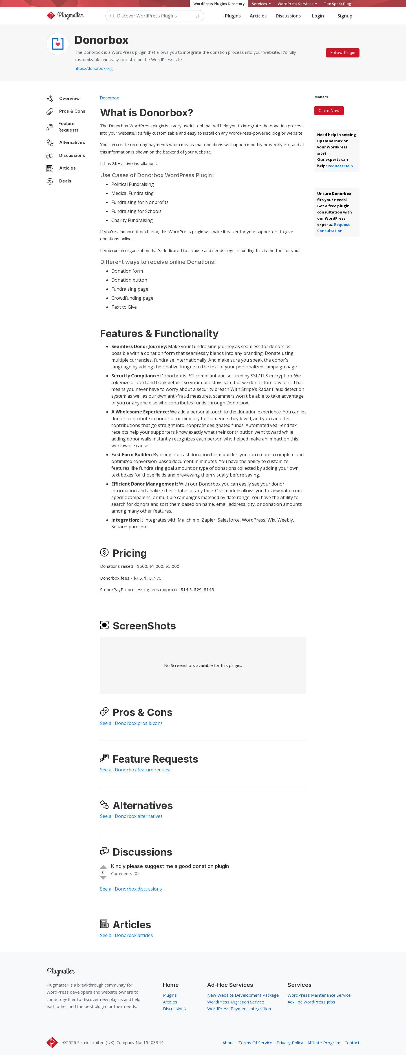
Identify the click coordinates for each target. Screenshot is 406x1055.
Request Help (340, 165)
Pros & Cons (72, 111)
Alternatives (72, 142)
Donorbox (109, 97)
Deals (65, 181)
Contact (352, 1042)
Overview (69, 98)
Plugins (233, 16)
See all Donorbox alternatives (131, 816)
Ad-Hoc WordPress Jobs (311, 1002)
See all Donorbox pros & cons (131, 723)
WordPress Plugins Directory (219, 3)
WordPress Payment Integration (239, 1008)
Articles (258, 16)
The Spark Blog (337, 3)
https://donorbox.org (93, 68)
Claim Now (329, 110)
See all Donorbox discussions (131, 889)
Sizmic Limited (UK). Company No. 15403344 (120, 1042)
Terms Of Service (255, 1042)
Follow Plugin (342, 52)
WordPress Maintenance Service (319, 995)
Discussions (288, 16)
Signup (344, 16)
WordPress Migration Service (235, 1002)
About (228, 1042)
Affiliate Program (323, 1042)
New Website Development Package (243, 995)
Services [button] (260, 3)
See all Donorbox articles (126, 935)
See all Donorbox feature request (135, 770)
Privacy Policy (290, 1042)
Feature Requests (68, 127)
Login (318, 16)
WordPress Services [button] (296, 3)
